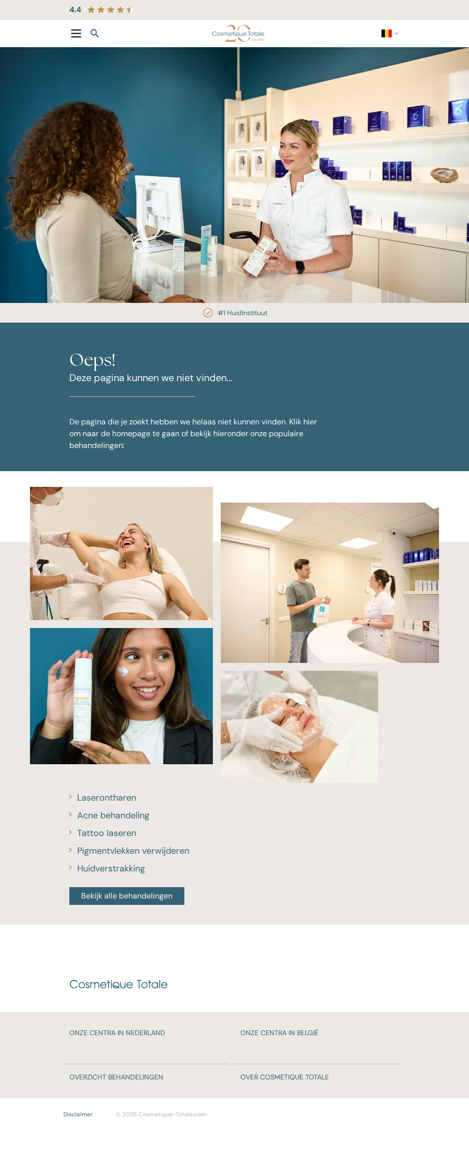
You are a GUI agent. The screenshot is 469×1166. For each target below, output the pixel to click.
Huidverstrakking (111, 868)
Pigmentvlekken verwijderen (133, 851)
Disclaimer (77, 1114)
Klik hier (303, 422)
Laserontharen (106, 798)
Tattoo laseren (106, 833)
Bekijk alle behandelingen (127, 896)
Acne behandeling (113, 815)
